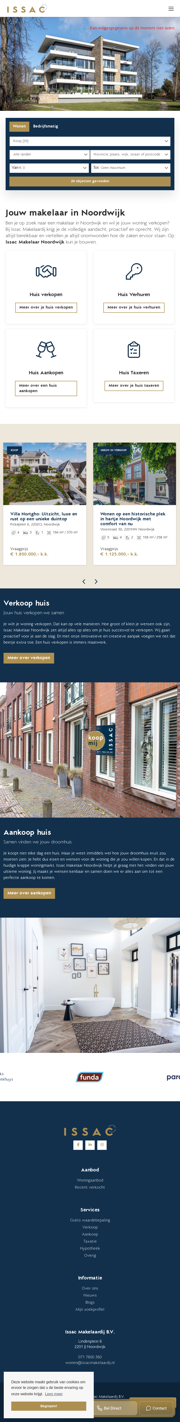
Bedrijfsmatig (45, 126)
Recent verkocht (90, 1188)
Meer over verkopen (29, 658)
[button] (90, 181)
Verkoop (90, 1227)
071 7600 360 (90, 1357)
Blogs (90, 1303)
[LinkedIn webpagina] (90, 1145)
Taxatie (90, 1242)
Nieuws (90, 1296)
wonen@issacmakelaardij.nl (90, 1363)
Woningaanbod (90, 1180)
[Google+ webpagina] (102, 1145)
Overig (90, 1256)
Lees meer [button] (54, 1394)
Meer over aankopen (29, 893)
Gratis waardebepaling (90, 1220)
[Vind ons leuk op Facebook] (78, 1145)
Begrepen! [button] (48, 1406)
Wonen (19, 126)
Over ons (90, 1289)
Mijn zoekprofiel (90, 1310)
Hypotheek (90, 1249)
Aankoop (90, 1235)
